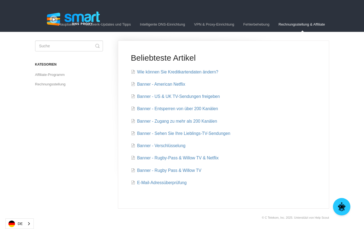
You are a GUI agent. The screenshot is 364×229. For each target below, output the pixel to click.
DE (15, 224)
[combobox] (19, 223)
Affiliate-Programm (50, 75)
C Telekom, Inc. (275, 217)
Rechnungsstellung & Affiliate (302, 27)
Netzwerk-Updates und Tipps (108, 24)
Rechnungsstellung (50, 84)
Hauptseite (67, 24)
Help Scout (322, 217)
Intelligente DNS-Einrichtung (162, 24)
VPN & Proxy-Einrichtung (214, 24)
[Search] (69, 46)
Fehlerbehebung (256, 24)
